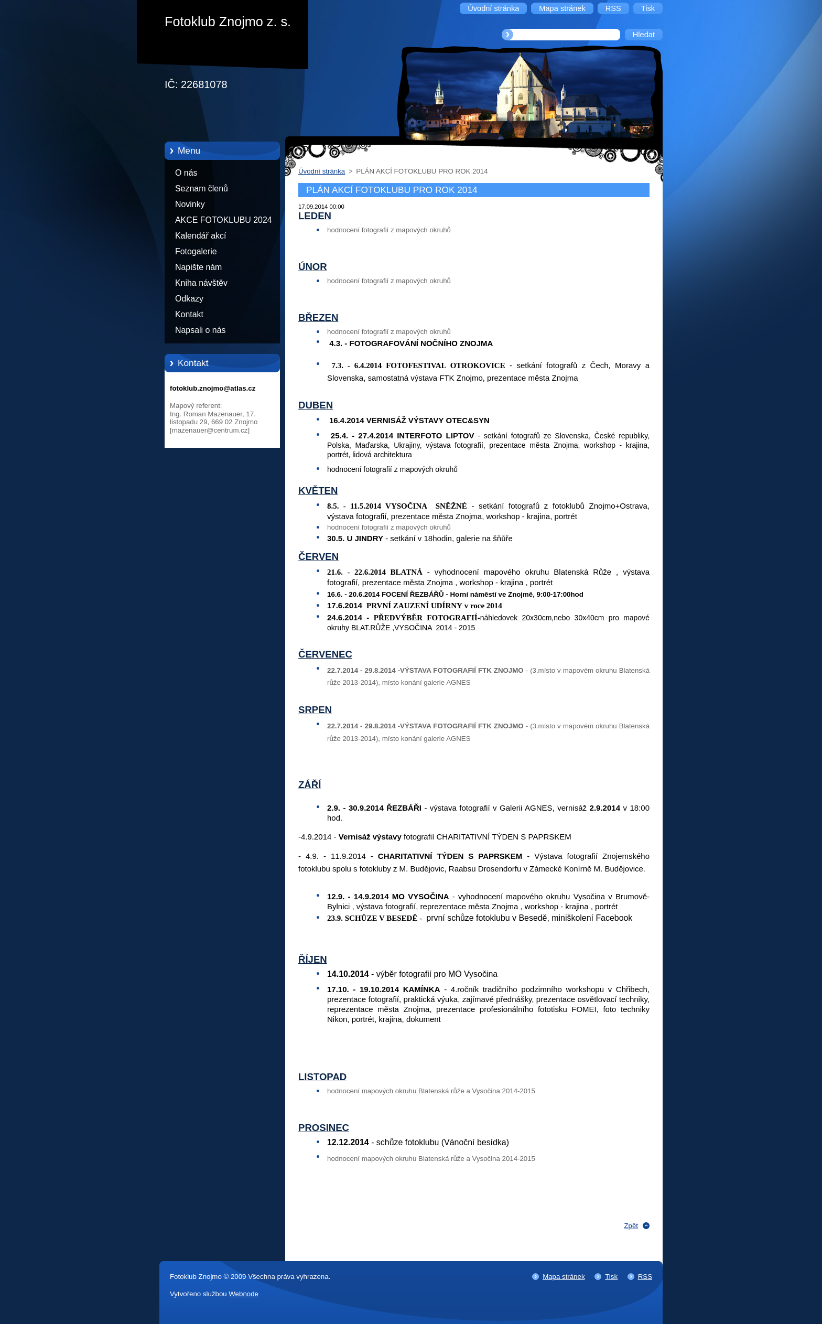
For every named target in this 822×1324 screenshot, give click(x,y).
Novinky (190, 204)
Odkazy (189, 298)
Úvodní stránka (321, 171)
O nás (186, 172)
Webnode (243, 1294)
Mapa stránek (564, 1276)
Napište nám (198, 267)
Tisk (611, 1276)
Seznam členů (201, 188)
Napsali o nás (200, 330)
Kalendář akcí (200, 235)
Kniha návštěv (201, 282)
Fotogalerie (196, 251)
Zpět (631, 1226)
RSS (645, 1276)
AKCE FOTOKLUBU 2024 (223, 220)
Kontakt (189, 314)
